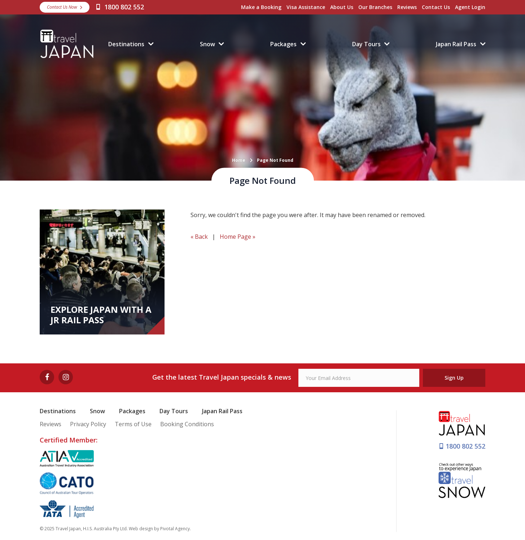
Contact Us (436, 7)
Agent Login (470, 7)
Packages (283, 44)
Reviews (407, 7)
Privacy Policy (88, 424)
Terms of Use (133, 424)
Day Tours (366, 44)
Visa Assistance (305, 7)
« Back (199, 237)
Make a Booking (261, 7)
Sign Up (454, 377)
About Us (341, 7)
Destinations (126, 44)
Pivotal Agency (175, 529)
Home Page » (237, 237)
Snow (207, 44)
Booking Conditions (187, 424)
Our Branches (375, 7)
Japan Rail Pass (456, 44)
